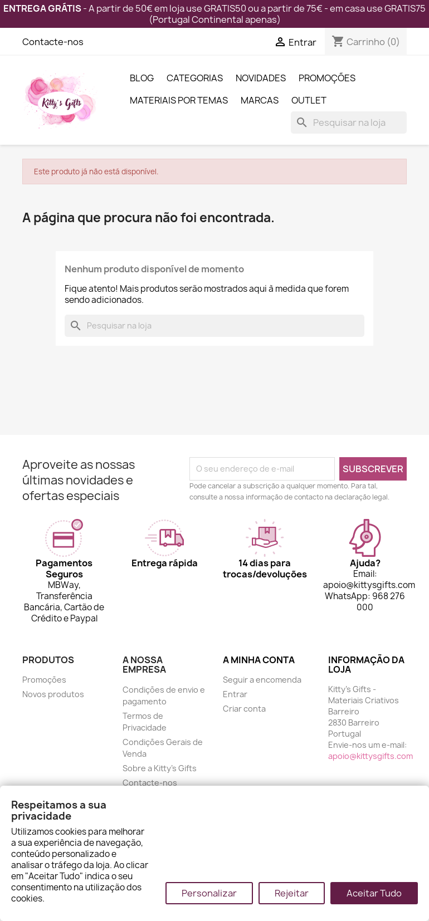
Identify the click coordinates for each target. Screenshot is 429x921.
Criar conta (244, 708)
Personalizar (209, 893)
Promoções (327, 78)
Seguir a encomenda (262, 679)
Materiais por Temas (179, 100)
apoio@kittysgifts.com (370, 756)
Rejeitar (292, 893)
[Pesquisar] (349, 122)
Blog (142, 78)
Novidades (261, 78)
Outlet (308, 100)
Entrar (235, 694)
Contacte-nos (53, 42)
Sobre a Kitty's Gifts (160, 768)
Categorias (195, 78)
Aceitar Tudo (374, 893)
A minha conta (259, 660)
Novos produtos (53, 694)
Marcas (260, 100)
